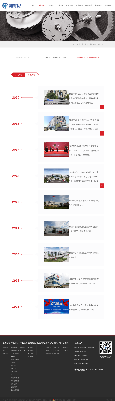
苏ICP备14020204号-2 (44, 398)
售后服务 (30, 354)
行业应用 (60, 5)
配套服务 (69, 5)
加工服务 (30, 351)
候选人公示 (48, 348)
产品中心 (50, 5)
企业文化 (55, 58)
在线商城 (79, 5)
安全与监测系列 (15, 371)
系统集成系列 (15, 388)
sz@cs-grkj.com (83, 361)
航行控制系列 (15, 375)
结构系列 (13, 366)
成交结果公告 (49, 351)
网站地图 (109, 398)
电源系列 (13, 363)
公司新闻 (56, 345)
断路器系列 (14, 345)
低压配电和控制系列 (15, 352)
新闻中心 (98, 5)
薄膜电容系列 (15, 348)
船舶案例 (22, 345)
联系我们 (108, 5)
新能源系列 (14, 385)
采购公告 (88, 5)
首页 (33, 5)
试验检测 (30, 348)
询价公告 (48, 345)
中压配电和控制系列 (15, 359)
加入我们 (65, 348)
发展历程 (100, 44)
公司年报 (56, 351)
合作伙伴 (22, 348)
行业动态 (56, 348)
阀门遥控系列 (15, 378)
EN (25, 13)
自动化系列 (14, 382)
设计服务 (30, 345)
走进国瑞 (40, 5)
